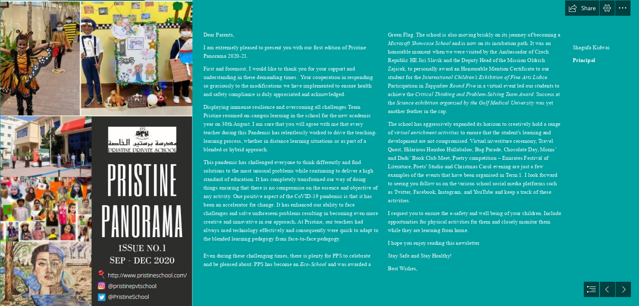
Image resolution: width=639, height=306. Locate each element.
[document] (319, 153)
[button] (582, 8)
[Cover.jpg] (96, 153)
